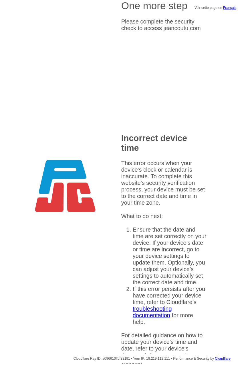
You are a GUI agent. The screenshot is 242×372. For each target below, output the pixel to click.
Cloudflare (223, 359)
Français (229, 8)
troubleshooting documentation (152, 312)
